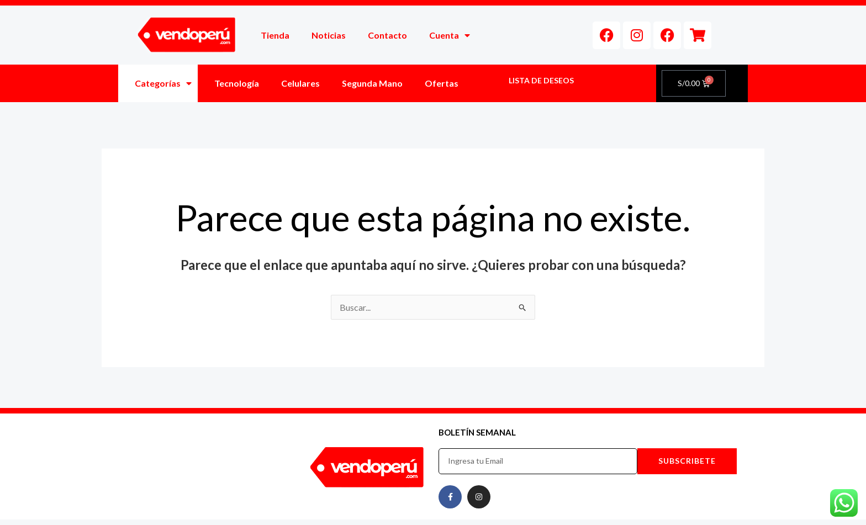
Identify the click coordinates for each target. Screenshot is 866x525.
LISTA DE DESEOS (541, 80)
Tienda (275, 35)
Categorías (163, 83)
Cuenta (449, 35)
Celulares (300, 83)
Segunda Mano (372, 83)
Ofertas (441, 83)
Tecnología (236, 83)
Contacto (387, 35)
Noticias (328, 35)
